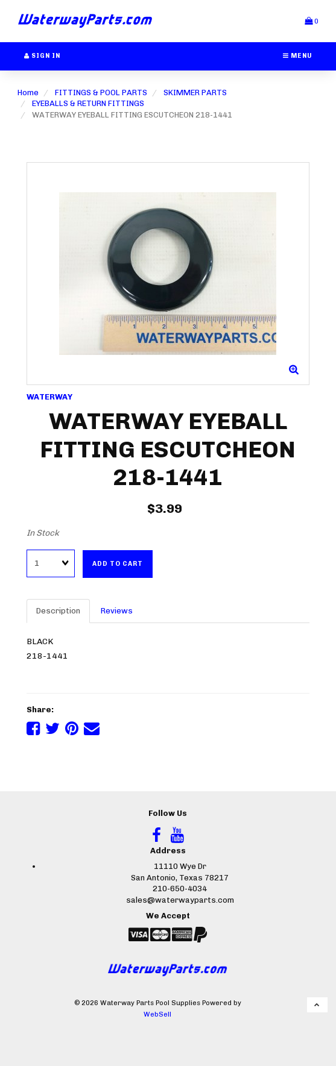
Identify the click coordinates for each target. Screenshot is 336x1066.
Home (28, 92)
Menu (297, 56)
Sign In (42, 56)
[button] (312, 20)
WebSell (157, 1014)
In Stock (43, 533)
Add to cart (117, 564)
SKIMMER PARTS (195, 92)
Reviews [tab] (117, 610)
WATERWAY (49, 396)
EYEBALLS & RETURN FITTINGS (88, 103)
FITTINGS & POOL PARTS (101, 92)
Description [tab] (58, 610)
